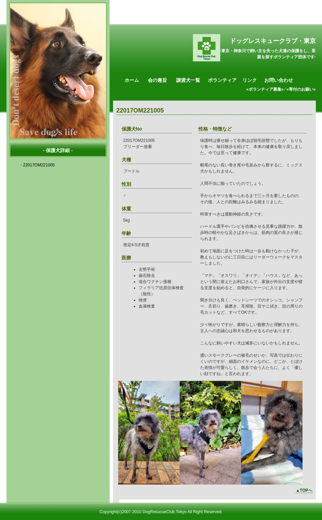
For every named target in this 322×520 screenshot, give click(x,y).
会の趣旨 (157, 80)
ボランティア (222, 80)
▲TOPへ (304, 490)
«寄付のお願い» (301, 89)
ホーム (132, 80)
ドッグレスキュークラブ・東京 (273, 41)
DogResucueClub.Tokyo (164, 511)
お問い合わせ (278, 80)
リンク (249, 80)
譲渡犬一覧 (188, 80)
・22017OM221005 (37, 165)
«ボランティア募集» (264, 89)
